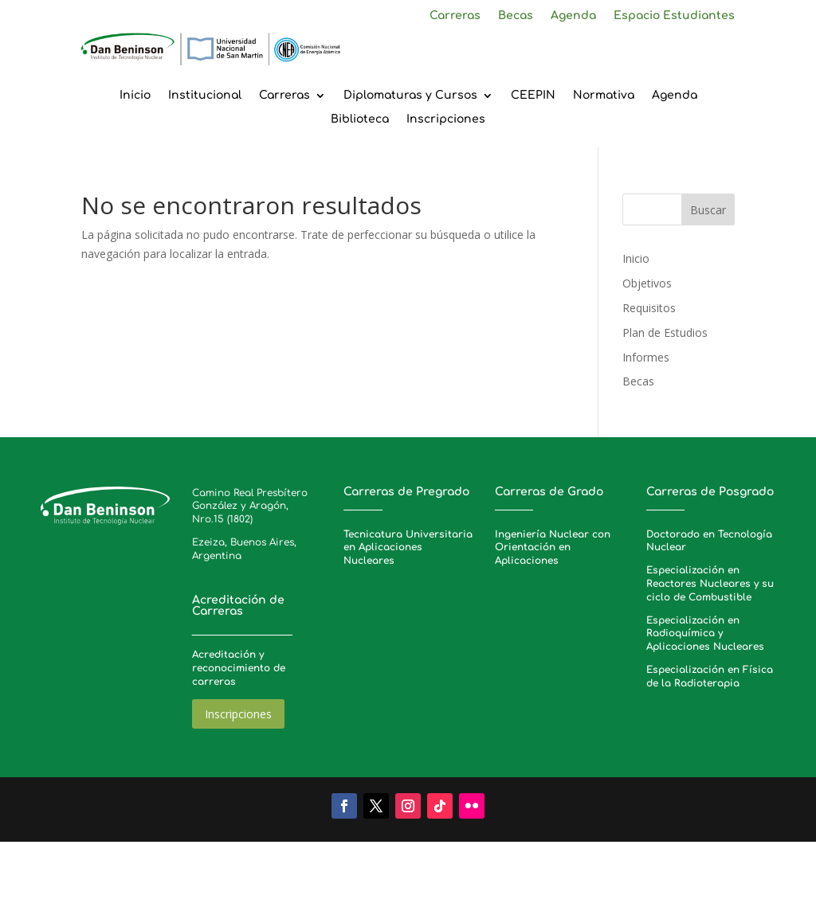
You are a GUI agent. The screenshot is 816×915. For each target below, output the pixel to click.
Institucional (204, 95)
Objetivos (647, 283)
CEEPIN (533, 95)
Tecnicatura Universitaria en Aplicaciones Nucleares (408, 548)
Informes (645, 357)
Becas (515, 16)
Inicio (135, 95)
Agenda (573, 16)
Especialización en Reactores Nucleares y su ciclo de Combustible (710, 584)
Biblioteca (360, 119)
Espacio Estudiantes (674, 16)
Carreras (455, 16)
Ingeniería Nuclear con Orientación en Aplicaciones (552, 548)
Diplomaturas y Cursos (410, 95)
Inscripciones (445, 119)
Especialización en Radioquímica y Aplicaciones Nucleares (705, 634)
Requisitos (649, 307)
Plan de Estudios (665, 332)
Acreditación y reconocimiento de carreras (238, 668)
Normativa (603, 95)
